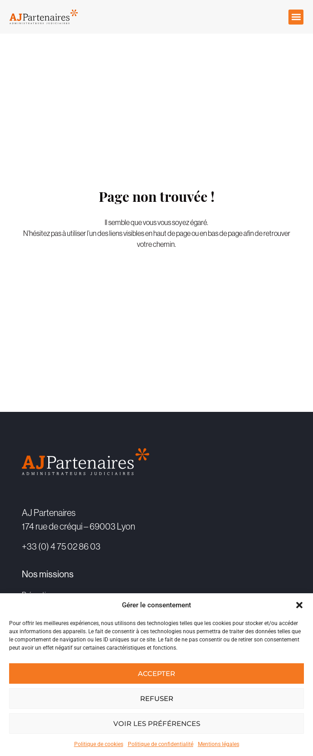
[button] (299, 605)
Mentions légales (218, 744)
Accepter (156, 673)
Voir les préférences (156, 723)
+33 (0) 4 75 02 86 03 (61, 546)
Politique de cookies (98, 744)
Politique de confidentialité (160, 744)
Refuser (156, 698)
